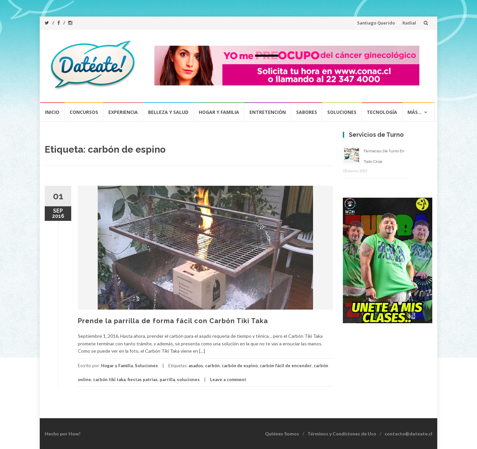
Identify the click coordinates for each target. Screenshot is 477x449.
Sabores (306, 112)
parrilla (167, 379)
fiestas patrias (143, 379)
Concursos (84, 112)
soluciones (188, 379)
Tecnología (382, 112)
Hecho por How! (62, 433)
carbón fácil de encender (286, 365)
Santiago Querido (376, 23)
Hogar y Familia (219, 112)
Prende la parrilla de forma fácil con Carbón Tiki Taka (173, 321)
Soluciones (341, 112)
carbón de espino (240, 365)
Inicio (52, 112)
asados (195, 365)
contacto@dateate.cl (408, 433)
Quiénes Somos (282, 433)
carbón (212, 365)
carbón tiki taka (109, 379)
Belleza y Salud (168, 112)
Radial (409, 23)
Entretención (267, 112)
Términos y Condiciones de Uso (341, 433)
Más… (414, 112)
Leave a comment (228, 379)
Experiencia (123, 112)
